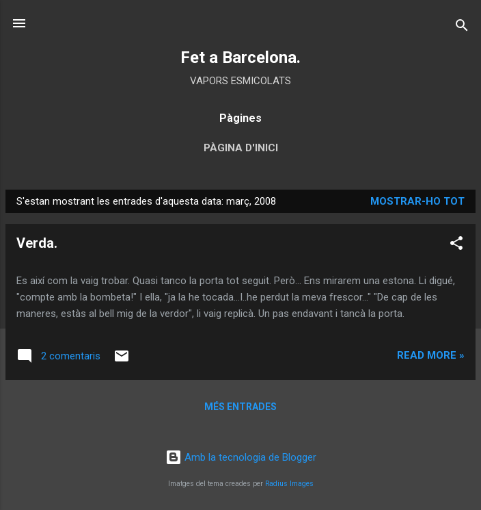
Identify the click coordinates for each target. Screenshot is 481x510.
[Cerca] (462, 28)
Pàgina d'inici (241, 148)
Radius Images (289, 483)
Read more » (431, 355)
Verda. (36, 243)
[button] (456, 245)
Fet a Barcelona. (240, 57)
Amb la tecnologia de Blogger (240, 457)
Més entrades (240, 406)
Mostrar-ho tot (417, 201)
